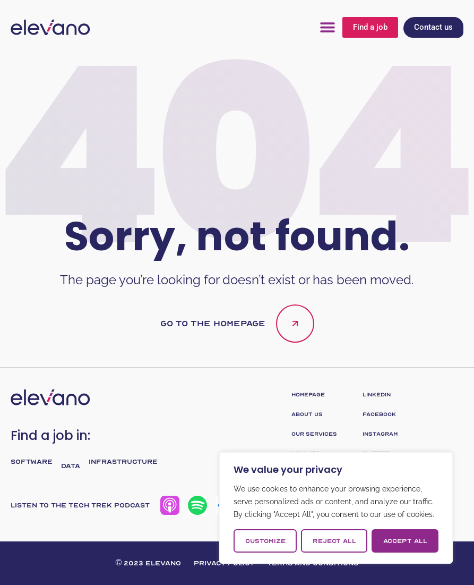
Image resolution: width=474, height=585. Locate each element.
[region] (336, 508)
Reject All (334, 541)
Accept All (405, 541)
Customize (265, 541)
